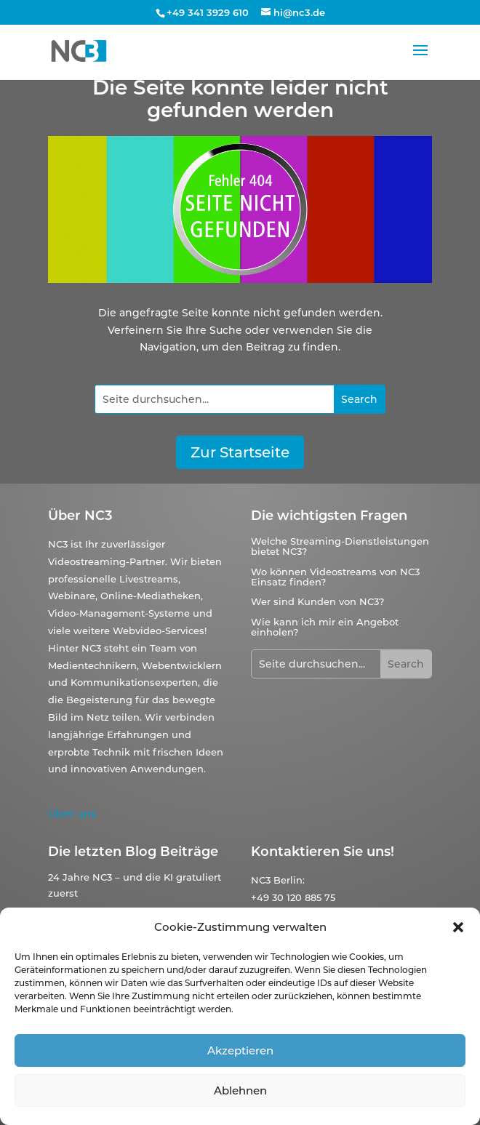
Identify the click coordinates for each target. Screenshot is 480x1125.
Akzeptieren (240, 1050)
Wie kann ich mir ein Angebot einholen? (325, 627)
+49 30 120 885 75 (293, 897)
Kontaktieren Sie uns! (322, 852)
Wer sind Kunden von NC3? (317, 601)
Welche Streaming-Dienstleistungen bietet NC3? (340, 546)
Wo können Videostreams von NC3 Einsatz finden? (335, 577)
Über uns (72, 813)
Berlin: (289, 880)
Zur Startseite (240, 452)
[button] (458, 927)
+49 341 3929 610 (208, 12)
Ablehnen (240, 1090)
